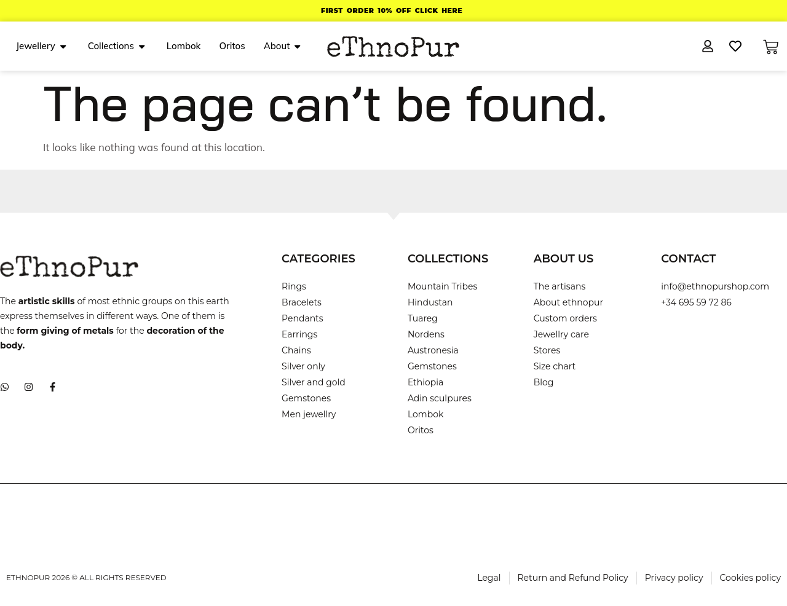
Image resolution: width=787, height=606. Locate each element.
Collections (116, 46)
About (282, 46)
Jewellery (41, 46)
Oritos (232, 46)
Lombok (184, 46)
